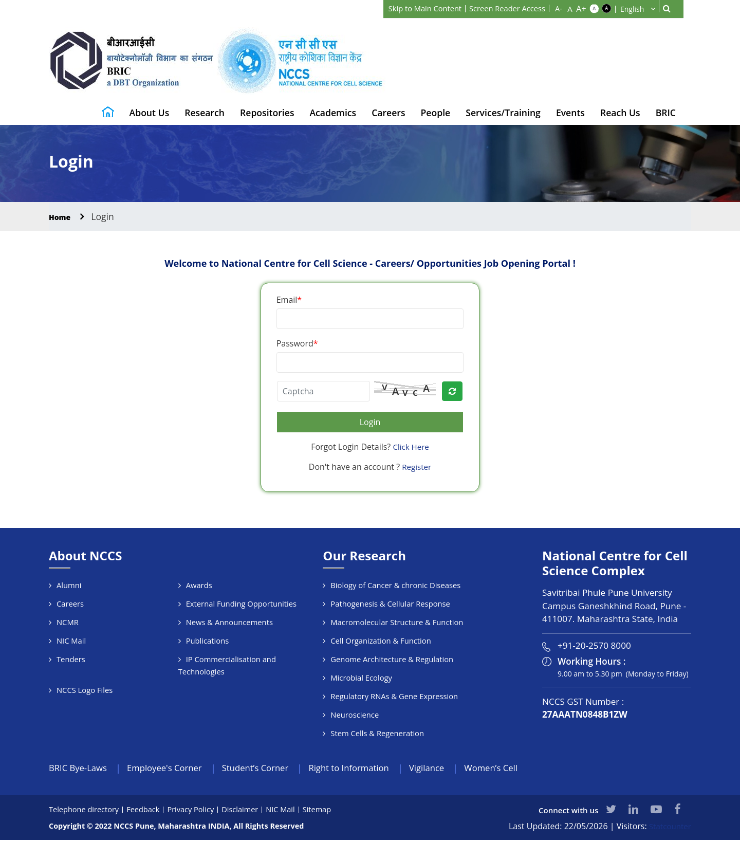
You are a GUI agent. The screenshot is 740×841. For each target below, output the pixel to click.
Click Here (411, 446)
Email (289, 299)
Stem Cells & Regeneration (377, 733)
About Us (150, 112)
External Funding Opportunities (242, 603)
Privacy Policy (195, 810)
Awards (199, 585)
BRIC (666, 112)
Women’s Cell (519, 768)
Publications (208, 640)
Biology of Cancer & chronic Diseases (396, 585)
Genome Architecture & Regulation (392, 659)
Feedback (146, 810)
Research (204, 112)
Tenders (71, 659)
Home (62, 216)
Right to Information (368, 768)
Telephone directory (85, 810)
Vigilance (451, 768)
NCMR (68, 622)
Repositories (267, 112)
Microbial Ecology (361, 677)
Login (370, 422)
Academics (332, 112)
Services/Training (503, 112)
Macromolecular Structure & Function (397, 622)
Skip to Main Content (415, 8)
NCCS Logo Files (85, 690)
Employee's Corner (172, 768)
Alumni (69, 585)
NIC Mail (71, 640)
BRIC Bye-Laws (80, 768)
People (436, 112)
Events (570, 112)
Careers (388, 112)
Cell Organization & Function (381, 640)
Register (416, 466)
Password (297, 343)
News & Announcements (230, 622)
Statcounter (668, 827)
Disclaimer (245, 810)
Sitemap (324, 810)
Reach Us (620, 112)
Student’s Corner (269, 768)
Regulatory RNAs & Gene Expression (395, 696)
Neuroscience (354, 714)
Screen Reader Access (503, 8)
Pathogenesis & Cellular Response (391, 603)
